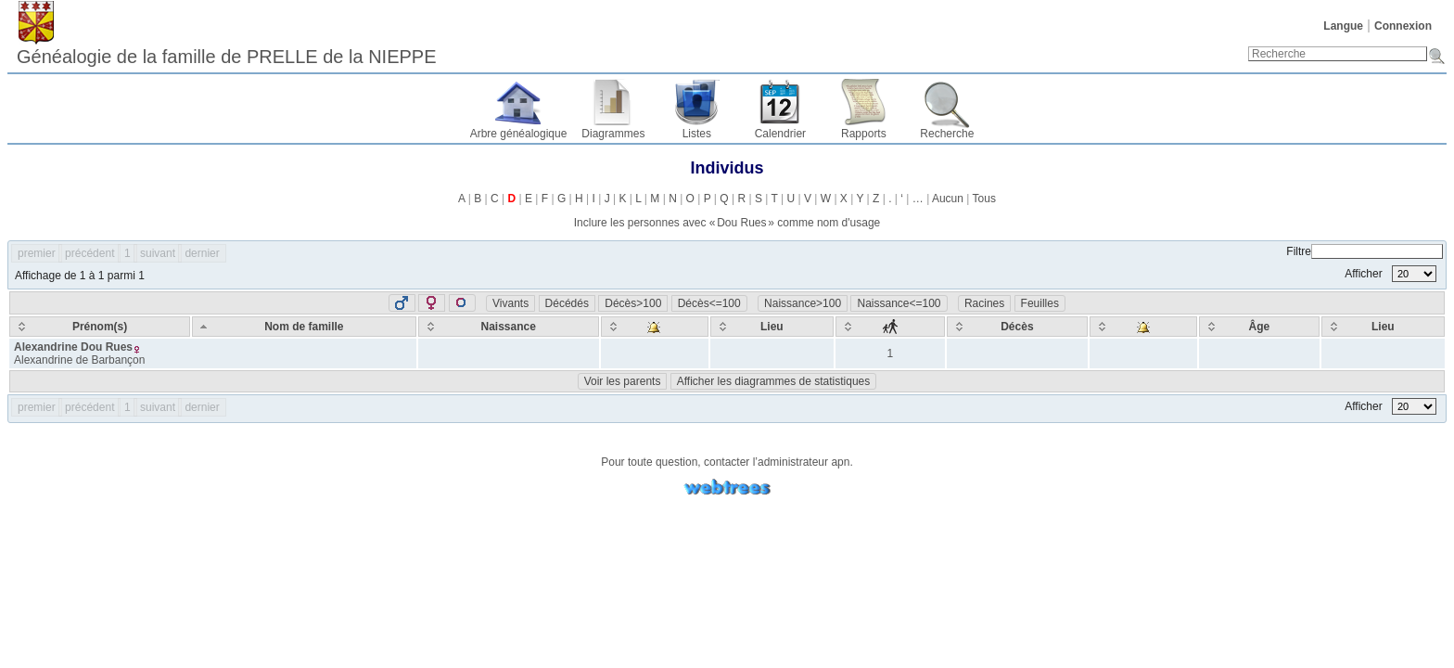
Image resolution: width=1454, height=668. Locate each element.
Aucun (947, 198)
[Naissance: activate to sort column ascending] (508, 326)
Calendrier (780, 133)
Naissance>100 (802, 303)
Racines (984, 303)
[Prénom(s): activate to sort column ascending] (99, 326)
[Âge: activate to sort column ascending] (1259, 326)
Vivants (510, 303)
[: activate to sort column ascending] (654, 326)
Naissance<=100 (898, 303)
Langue (1343, 25)
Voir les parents (622, 381)
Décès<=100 (709, 303)
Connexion (1403, 25)
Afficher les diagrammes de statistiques (774, 381)
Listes (696, 133)
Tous (984, 198)
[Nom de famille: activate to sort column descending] (304, 326)
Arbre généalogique (519, 133)
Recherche (947, 133)
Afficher (1390, 273)
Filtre (1364, 251)
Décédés (567, 303)
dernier (202, 253)
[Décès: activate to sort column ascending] (1017, 326)
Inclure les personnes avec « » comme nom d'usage (727, 222)
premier (37, 253)
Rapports (863, 133)
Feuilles (1040, 303)
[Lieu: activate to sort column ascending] (772, 326)
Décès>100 (633, 303)
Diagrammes (612, 133)
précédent (89, 253)
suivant (157, 253)
